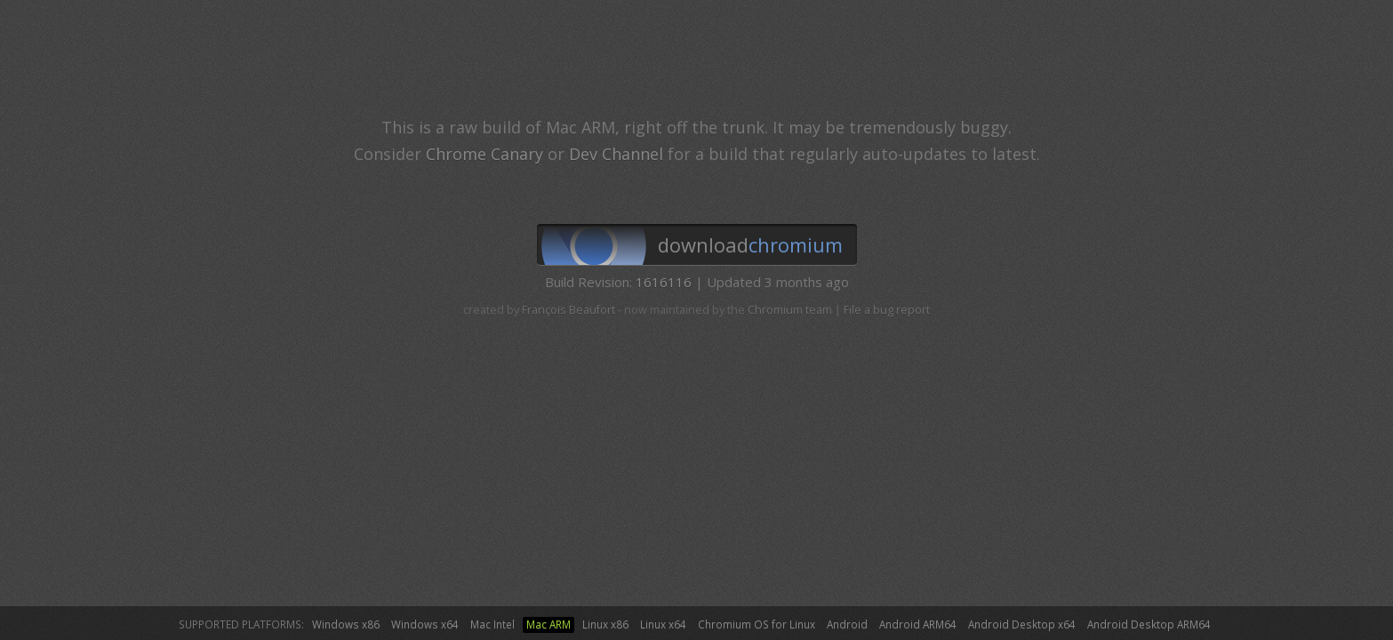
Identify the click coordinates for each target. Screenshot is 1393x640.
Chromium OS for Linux (756, 624)
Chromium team (790, 309)
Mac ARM (548, 624)
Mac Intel (492, 624)
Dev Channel (616, 153)
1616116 (664, 282)
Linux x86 (605, 624)
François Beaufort (568, 309)
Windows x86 (346, 624)
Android (847, 624)
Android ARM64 (918, 624)
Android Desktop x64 (1022, 624)
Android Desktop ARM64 (1149, 624)
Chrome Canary (484, 153)
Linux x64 (663, 624)
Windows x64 (425, 624)
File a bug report (887, 309)
